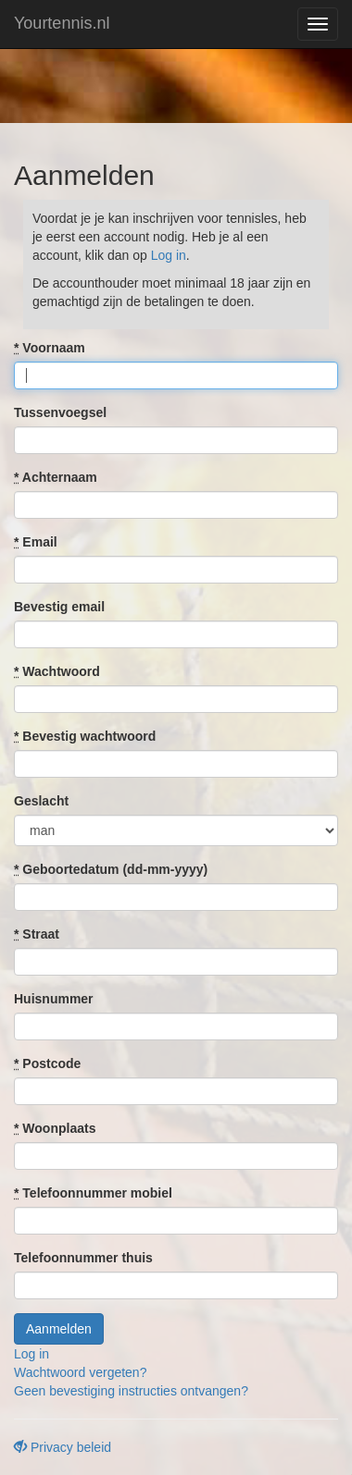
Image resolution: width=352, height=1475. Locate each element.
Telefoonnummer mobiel (93, 1193)
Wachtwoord (57, 671)
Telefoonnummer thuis (83, 1257)
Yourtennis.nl (61, 23)
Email (35, 542)
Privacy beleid (62, 1447)
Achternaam (55, 477)
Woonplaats (54, 1128)
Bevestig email (59, 606)
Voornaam (49, 347)
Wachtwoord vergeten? (80, 1372)
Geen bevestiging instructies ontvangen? (131, 1390)
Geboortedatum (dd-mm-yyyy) (110, 869)
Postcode (47, 1063)
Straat (36, 934)
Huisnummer (54, 998)
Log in (168, 255)
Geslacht (41, 800)
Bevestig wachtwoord (85, 736)
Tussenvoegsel (60, 412)
